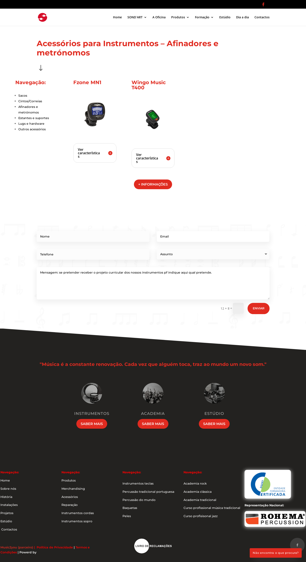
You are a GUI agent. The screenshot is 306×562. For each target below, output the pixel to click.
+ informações (153, 184)
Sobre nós (8, 489)
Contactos (262, 17)
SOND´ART (135, 17)
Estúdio (225, 17)
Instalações (9, 505)
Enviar (258, 308)
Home (117, 17)
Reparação (69, 505)
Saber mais (92, 424)
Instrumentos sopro (76, 521)
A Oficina (159, 17)
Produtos (178, 17)
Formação (202, 17)
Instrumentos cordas (77, 513)
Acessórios (69, 497)
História (6, 497)
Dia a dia (242, 17)
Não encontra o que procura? (276, 552)
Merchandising (73, 489)
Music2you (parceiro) (16, 547)
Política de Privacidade (55, 547)
